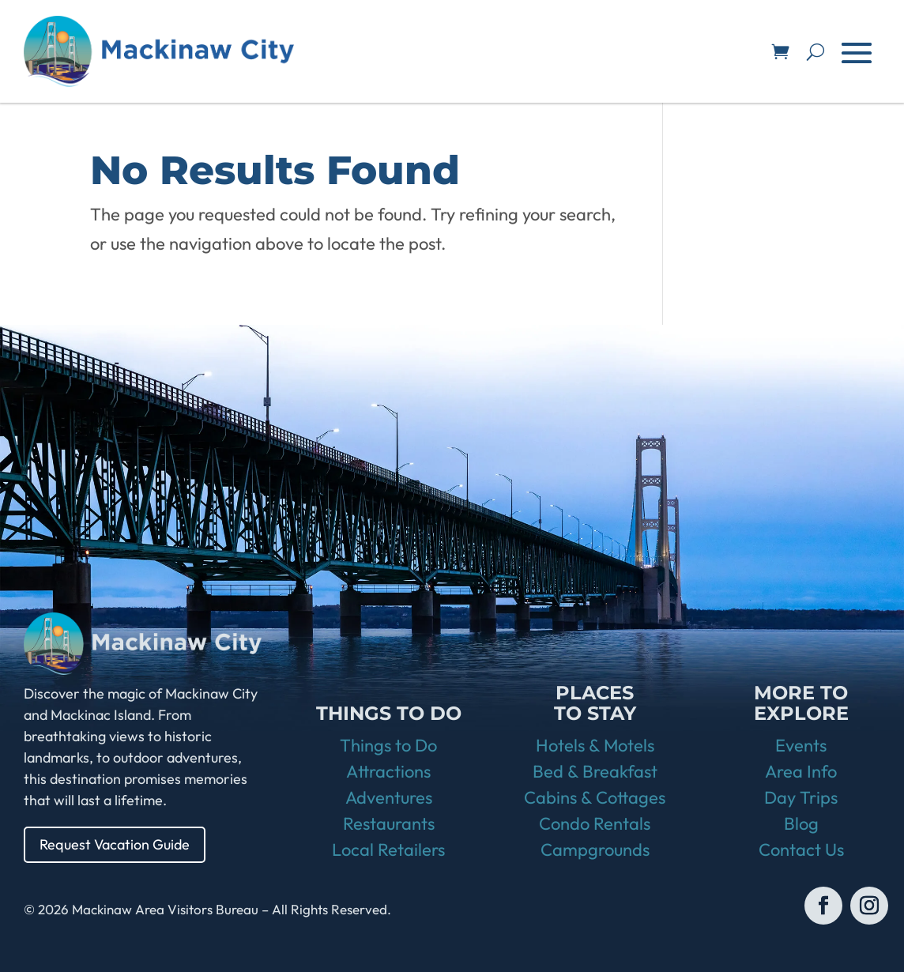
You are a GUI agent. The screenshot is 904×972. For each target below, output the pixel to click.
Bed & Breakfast (595, 771)
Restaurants (389, 823)
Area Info (801, 771)
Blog (801, 823)
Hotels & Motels (595, 745)
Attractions (388, 771)
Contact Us (801, 849)
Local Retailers (388, 849)
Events (801, 745)
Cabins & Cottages (594, 797)
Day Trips (801, 797)
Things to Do (388, 745)
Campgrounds (595, 849)
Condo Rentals (594, 823)
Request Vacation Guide (115, 844)
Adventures (388, 797)
